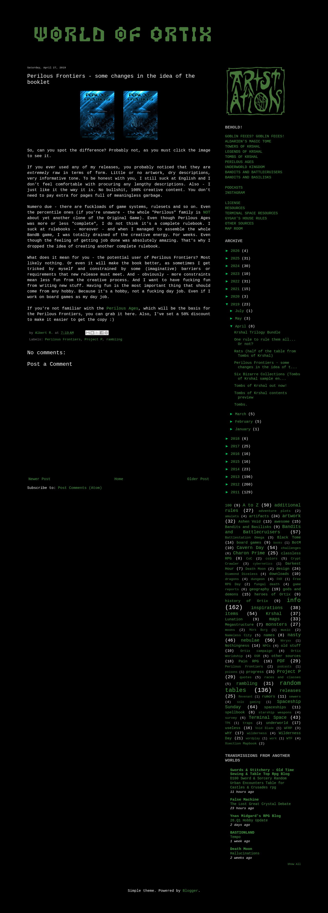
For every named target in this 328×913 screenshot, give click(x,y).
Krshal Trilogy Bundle (257, 333)
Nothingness (237, 646)
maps (274, 619)
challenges (291, 548)
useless (233, 728)
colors (271, 558)
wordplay (253, 738)
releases (290, 690)
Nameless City (238, 635)
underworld (277, 723)
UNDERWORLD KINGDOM (245, 167)
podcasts (284, 666)
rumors (268, 697)
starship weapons (275, 712)
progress (255, 672)
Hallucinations (245, 853)
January (244, 429)
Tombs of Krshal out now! (260, 386)
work (273, 738)
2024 (236, 266)
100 (228, 506)
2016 (236, 454)
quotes (246, 677)
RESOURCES (235, 208)
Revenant (246, 696)
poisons (231, 672)
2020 (236, 297)
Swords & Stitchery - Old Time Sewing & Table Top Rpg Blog (262, 772)
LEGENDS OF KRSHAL (244, 152)
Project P (93, 339)
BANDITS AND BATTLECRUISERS (253, 172)
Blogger (190, 891)
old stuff (291, 646)
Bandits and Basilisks (248, 527)
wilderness (257, 733)
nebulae (250, 640)
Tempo (235, 837)
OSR (257, 656)
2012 (236, 485)
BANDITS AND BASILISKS (248, 177)
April (241, 326)
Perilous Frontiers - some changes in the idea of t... (265, 365)
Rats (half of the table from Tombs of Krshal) (265, 353)
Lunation (234, 619)
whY (228, 733)
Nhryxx (286, 641)
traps (248, 723)
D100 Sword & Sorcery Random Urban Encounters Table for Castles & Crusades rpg (258, 782)
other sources (286, 656)
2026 (236, 251)
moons (230, 630)
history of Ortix (246, 601)
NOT (207, 212)
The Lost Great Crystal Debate (260, 804)
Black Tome (289, 538)
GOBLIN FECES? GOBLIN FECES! (255, 136)
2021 (236, 289)
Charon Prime (249, 553)
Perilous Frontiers (63, 339)
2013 (236, 477)
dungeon (258, 579)
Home (118, 479)
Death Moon (255, 569)
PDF (281, 661)
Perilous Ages (122, 308)
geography (259, 589)
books (277, 543)
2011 (236, 492)
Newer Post (40, 479)
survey (231, 718)
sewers (295, 696)
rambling (114, 339)
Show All (294, 864)
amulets (232, 516)
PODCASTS (234, 188)
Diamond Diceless (241, 574)
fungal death (266, 584)
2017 (236, 446)
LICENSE (233, 203)
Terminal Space (267, 717)
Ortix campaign (256, 651)
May (239, 319)
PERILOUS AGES (239, 162)
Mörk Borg (258, 630)
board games (249, 543)
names (269, 635)
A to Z (251, 505)
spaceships (275, 707)
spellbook (235, 712)
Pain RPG (249, 661)
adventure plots (275, 511)
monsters (276, 624)
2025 (236, 259)
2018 (236, 439)
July (240, 311)
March (241, 414)
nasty (294, 635)
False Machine (244, 800)
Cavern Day (250, 547)
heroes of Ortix (272, 594)
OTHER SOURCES (239, 224)
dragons (232, 579)
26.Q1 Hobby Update (249, 820)
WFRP (288, 728)
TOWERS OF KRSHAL (242, 147)
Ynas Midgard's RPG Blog (255, 816)
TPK (228, 723)
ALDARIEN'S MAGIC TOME (248, 142)
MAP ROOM (234, 229)
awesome (282, 522)
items (231, 613)
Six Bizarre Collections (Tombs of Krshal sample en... (267, 376)
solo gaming (248, 702)
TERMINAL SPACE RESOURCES (251, 213)
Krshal (274, 613)
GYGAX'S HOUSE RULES (246, 218)
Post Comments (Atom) (80, 488)
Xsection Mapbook (241, 743)
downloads (279, 574)
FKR (279, 579)
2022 (236, 281)
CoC (249, 558)
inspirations (267, 607)
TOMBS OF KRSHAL (241, 157)
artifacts (259, 516)
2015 (236, 462)
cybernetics (262, 564)
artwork (291, 516)
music (286, 630)
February (245, 422)
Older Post (198, 479)
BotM (296, 543)
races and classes (282, 677)
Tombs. (240, 405)
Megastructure (239, 625)
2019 (236, 304)
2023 (236, 274)
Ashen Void (249, 522)
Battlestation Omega (244, 537)
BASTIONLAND (242, 833)
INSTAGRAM (235, 193)
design (282, 569)
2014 (236, 469)
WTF (289, 738)
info (294, 600)
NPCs (267, 646)
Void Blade (264, 728)
